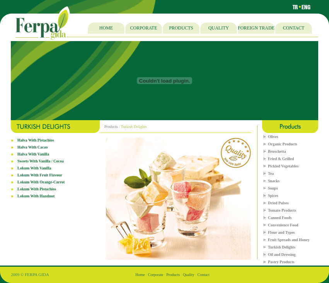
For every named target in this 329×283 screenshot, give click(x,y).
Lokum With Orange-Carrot (41, 182)
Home (140, 275)
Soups (273, 188)
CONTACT (294, 28)
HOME (106, 28)
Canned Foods (279, 218)
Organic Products (282, 144)
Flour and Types (281, 232)
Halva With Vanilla (33, 154)
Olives (273, 137)
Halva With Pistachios (35, 140)
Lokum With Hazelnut (36, 196)
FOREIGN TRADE (256, 28)
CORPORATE (143, 28)
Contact (204, 275)
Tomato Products (282, 210)
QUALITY (218, 28)
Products (111, 126)
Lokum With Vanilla (34, 168)
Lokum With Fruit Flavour (39, 175)
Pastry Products (281, 262)
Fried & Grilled (281, 159)
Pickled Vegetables (283, 166)
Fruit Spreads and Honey (289, 240)
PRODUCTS (181, 28)
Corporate (155, 275)
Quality (188, 275)
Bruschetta (277, 151)
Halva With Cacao (32, 147)
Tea (271, 173)
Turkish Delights (281, 247)
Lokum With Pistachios (36, 189)
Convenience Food (283, 225)
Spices (273, 195)
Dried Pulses (278, 203)
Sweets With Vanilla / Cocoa (40, 161)
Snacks (274, 181)
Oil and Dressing (282, 254)
